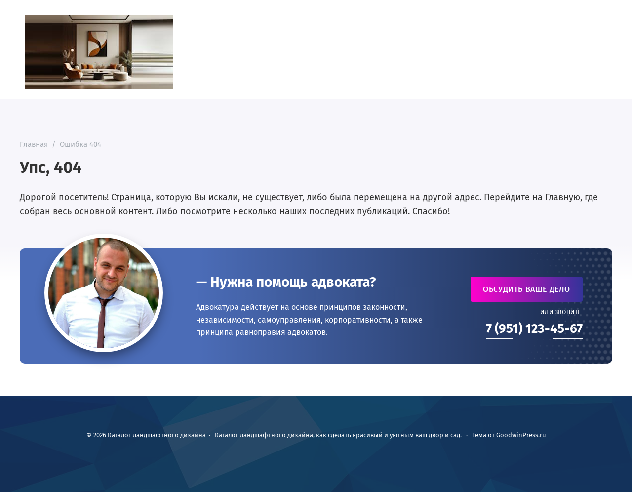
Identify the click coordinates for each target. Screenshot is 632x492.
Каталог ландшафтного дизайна (99, 52)
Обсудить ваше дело (526, 289)
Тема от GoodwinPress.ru (509, 435)
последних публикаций (358, 211)
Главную (562, 197)
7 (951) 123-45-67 (534, 328)
